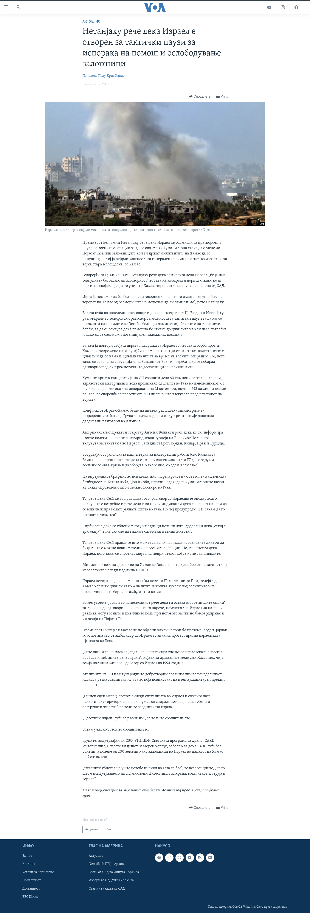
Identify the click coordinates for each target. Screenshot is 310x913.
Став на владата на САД (107, 888)
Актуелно (91, 22)
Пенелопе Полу (94, 76)
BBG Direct (30, 897)
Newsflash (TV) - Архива (107, 864)
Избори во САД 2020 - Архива (111, 880)
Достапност (31, 888)
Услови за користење (38, 872)
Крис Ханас (115, 76)
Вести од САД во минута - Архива (114, 872)
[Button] (200, 97)
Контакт (28, 864)
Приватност (31, 880)
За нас (27, 856)
